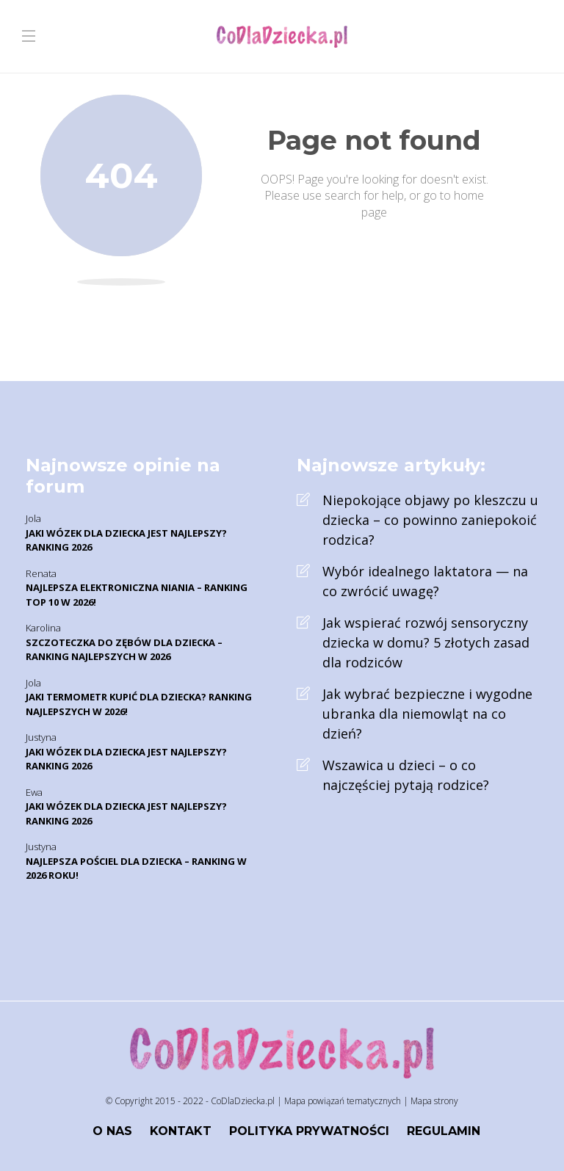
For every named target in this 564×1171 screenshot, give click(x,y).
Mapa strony (434, 1101)
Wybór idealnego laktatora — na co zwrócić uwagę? (425, 581)
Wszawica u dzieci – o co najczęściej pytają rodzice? (405, 775)
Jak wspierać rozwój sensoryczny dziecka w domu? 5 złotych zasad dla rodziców (425, 642)
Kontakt (181, 1131)
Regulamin (443, 1131)
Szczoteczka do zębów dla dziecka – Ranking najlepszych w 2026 (124, 650)
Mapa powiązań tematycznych (342, 1101)
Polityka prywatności (309, 1131)
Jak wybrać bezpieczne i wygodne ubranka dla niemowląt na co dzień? (427, 713)
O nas (112, 1131)
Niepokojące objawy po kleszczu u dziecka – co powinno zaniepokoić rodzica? (430, 519)
